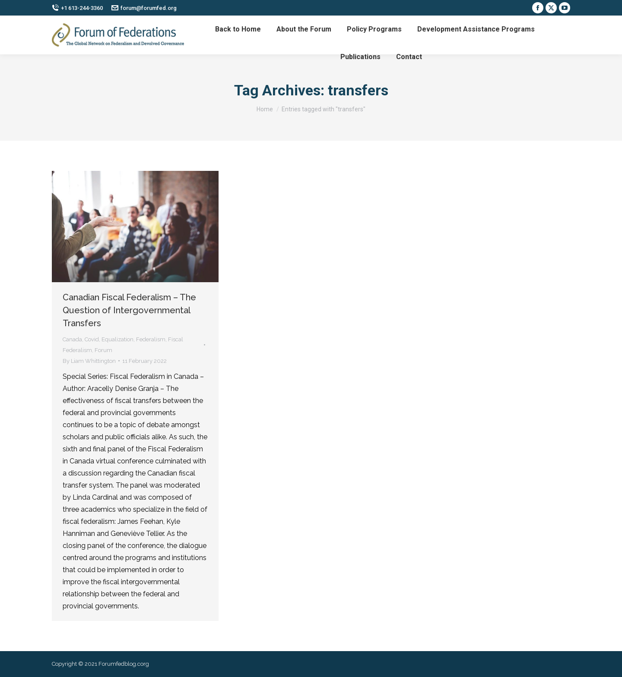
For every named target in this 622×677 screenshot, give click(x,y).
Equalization (117, 339)
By (89, 361)
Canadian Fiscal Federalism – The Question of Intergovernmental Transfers (129, 310)
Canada (72, 339)
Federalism (150, 339)
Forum (103, 350)
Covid (92, 339)
